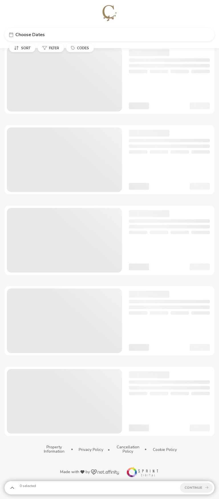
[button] (109, 34)
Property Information (54, 449)
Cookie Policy (165, 450)
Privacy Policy (91, 450)
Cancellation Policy (128, 449)
